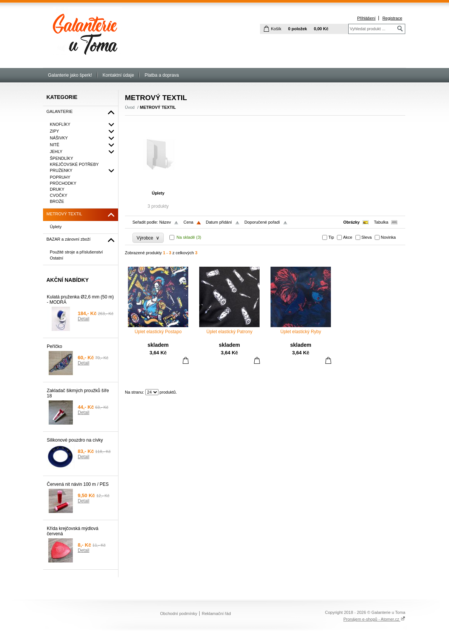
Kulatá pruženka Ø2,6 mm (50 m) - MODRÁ (80, 299)
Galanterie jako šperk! (70, 75)
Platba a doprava (162, 75)
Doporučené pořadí (262, 222)
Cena (188, 222)
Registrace (392, 18)
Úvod (130, 107)
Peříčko (54, 346)
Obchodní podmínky (178, 613)
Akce (347, 237)
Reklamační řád (216, 613)
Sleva (366, 237)
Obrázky (351, 222)
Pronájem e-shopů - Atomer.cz (374, 619)
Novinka (388, 237)
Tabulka (381, 222)
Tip (331, 237)
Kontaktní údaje (118, 75)
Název (165, 222)
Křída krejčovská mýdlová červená (72, 531)
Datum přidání (219, 222)
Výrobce (148, 238)
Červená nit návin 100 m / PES (78, 484)
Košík (276, 28)
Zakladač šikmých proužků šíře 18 (78, 393)
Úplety (158, 193)
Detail (83, 318)
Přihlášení (366, 18)
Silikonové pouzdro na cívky (75, 440)
